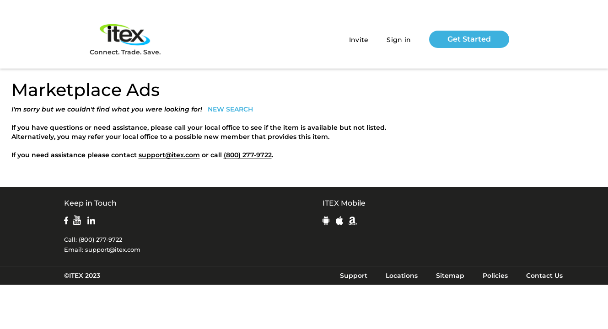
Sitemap (450, 275)
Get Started (469, 39)
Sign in (399, 40)
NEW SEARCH (230, 109)
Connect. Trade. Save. (125, 39)
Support (353, 275)
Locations (402, 275)
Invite (359, 40)
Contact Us (544, 275)
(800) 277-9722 (248, 155)
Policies (495, 275)
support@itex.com (169, 155)
